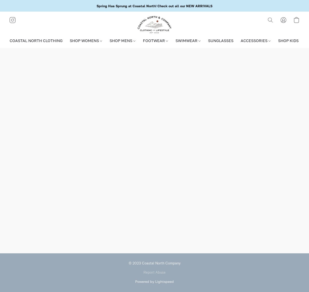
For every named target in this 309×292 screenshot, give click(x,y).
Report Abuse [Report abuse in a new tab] (154, 272)
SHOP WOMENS (86, 40)
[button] (154, 25)
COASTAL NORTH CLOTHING (36, 40)
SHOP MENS (122, 40)
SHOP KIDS (290, 40)
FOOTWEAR (155, 40)
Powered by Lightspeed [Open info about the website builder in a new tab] (154, 281)
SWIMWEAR (188, 40)
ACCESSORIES (256, 40)
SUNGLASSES (220, 40)
